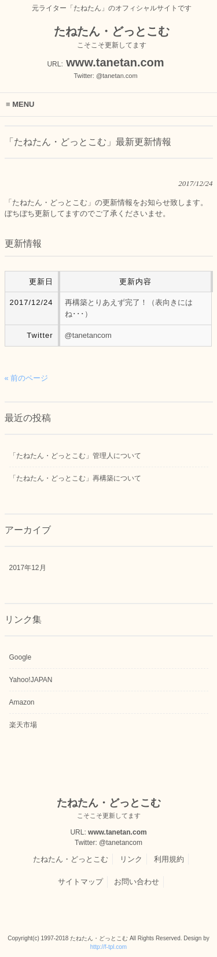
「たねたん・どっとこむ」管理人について (75, 456)
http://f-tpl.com (108, 947)
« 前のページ (27, 378)
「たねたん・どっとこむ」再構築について (75, 478)
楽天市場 (23, 725)
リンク (131, 859)
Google (20, 657)
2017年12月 (27, 568)
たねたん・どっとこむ (70, 859)
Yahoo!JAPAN (31, 680)
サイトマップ (80, 881)
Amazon (22, 702)
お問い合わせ (136, 881)
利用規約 (169, 859)
